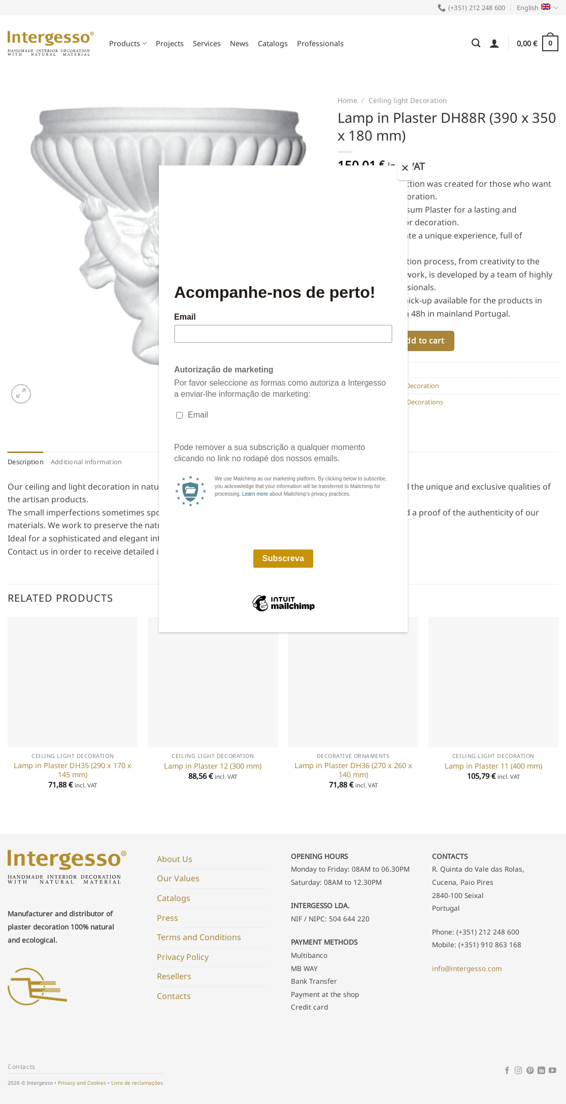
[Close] (405, 170)
